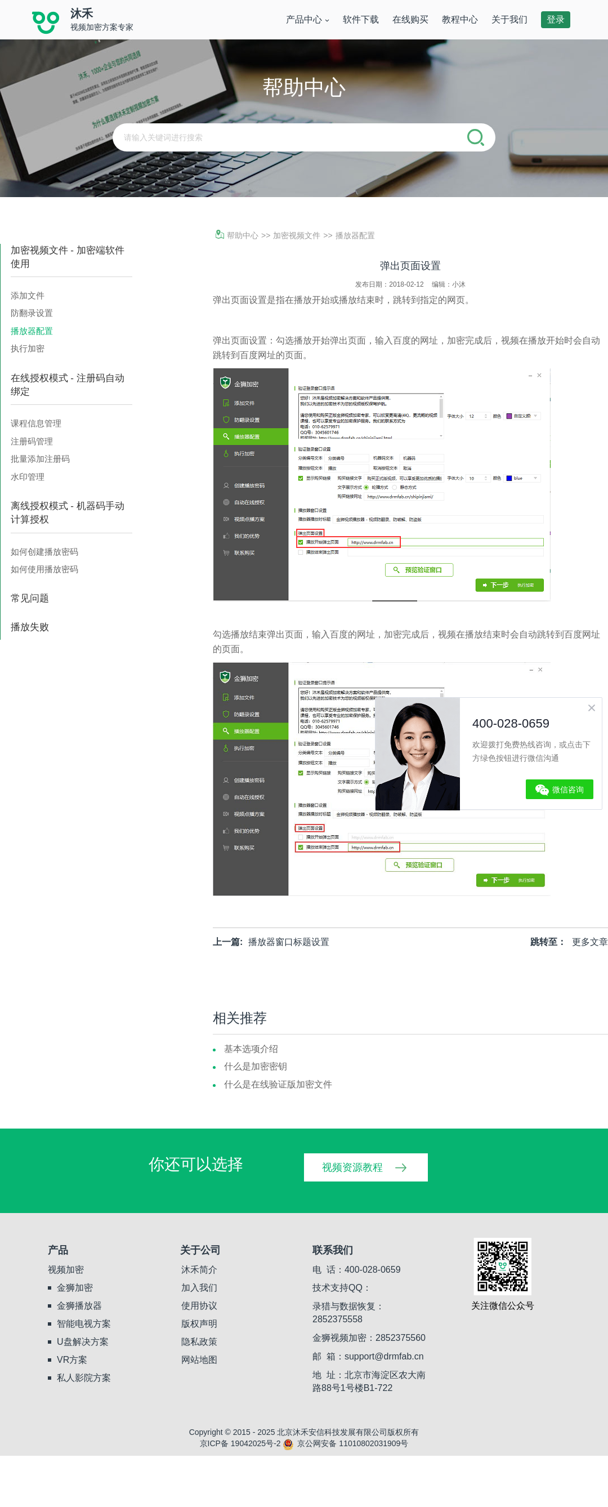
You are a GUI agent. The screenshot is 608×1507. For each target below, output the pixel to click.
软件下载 (361, 19)
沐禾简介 (199, 1269)
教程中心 (460, 19)
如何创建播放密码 (44, 551)
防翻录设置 (32, 313)
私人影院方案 (84, 1378)
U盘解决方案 (83, 1342)
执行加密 (27, 348)
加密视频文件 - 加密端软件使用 (67, 257)
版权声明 (199, 1323)
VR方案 (72, 1360)
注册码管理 (32, 441)
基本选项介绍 (251, 1049)
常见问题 (30, 598)
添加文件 (27, 295)
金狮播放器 (79, 1305)
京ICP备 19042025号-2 (240, 1443)
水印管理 (27, 476)
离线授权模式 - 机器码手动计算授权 (67, 513)
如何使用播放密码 (44, 569)
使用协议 (199, 1305)
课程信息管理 (36, 423)
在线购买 (410, 19)
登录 (556, 19)
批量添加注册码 (40, 458)
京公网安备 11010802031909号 (345, 1443)
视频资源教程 (352, 1167)
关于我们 (509, 19)
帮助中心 (237, 235)
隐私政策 (199, 1342)
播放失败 (30, 627)
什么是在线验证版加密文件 (278, 1084)
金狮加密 (75, 1287)
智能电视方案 (84, 1323)
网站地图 (199, 1360)
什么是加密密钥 (255, 1066)
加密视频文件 (296, 235)
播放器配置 (32, 331)
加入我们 (199, 1287)
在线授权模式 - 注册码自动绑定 (67, 385)
